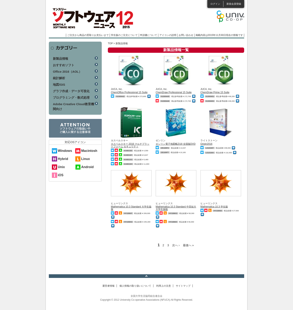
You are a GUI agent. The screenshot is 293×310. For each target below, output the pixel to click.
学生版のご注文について (124, 35)
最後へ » (188, 245)
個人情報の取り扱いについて (135, 285)
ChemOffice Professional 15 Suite (129, 92)
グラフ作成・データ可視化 (71, 91)
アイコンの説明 (167, 35)
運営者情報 (108, 285)
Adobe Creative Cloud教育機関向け (73, 106)
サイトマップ (183, 285)
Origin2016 (206, 144)
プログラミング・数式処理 (71, 97)
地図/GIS (59, 84)
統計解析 (59, 78)
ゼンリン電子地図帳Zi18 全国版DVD (176, 144)
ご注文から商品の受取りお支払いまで (88, 35)
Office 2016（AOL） (67, 71)
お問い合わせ (186, 35)
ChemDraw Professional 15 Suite (174, 92)
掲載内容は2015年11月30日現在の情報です (219, 35)
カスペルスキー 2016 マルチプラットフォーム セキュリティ (130, 145)
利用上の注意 (163, 285)
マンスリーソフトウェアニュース (92, 18)
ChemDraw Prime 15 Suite (214, 92)
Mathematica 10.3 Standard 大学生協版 (131, 208)
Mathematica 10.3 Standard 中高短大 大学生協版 (176, 208)
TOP (110, 43)
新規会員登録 (233, 3)
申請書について (148, 35)
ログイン (215, 3)
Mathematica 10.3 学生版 (214, 206)
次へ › (176, 245)
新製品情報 (60, 58)
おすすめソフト (63, 65)
